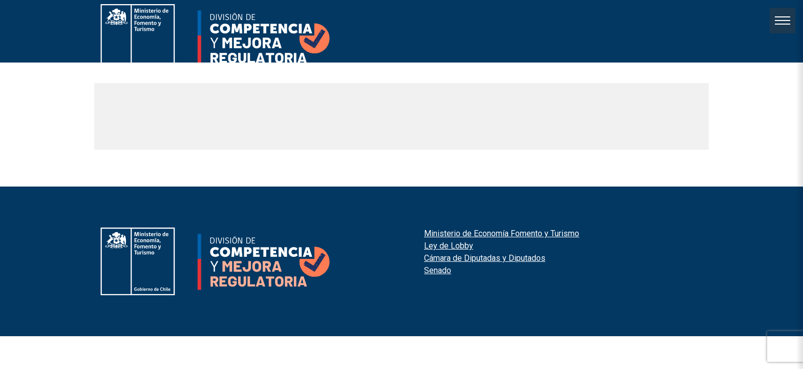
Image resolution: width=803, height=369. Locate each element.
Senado (437, 270)
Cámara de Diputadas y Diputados (484, 258)
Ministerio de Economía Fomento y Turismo (501, 233)
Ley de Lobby (448, 246)
